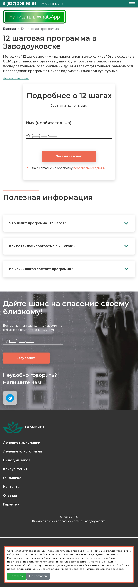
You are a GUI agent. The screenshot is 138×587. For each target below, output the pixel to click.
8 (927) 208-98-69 (20, 3)
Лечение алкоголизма (22, 451)
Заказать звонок (69, 156)
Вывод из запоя (16, 460)
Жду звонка (26, 358)
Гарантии (11, 504)
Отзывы (10, 495)
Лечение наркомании (21, 442)
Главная (9, 29)
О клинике (12, 478)
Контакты (11, 487)
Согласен (16, 576)
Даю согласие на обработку (65, 168)
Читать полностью (16, 78)
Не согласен (38, 576)
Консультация (15, 469)
